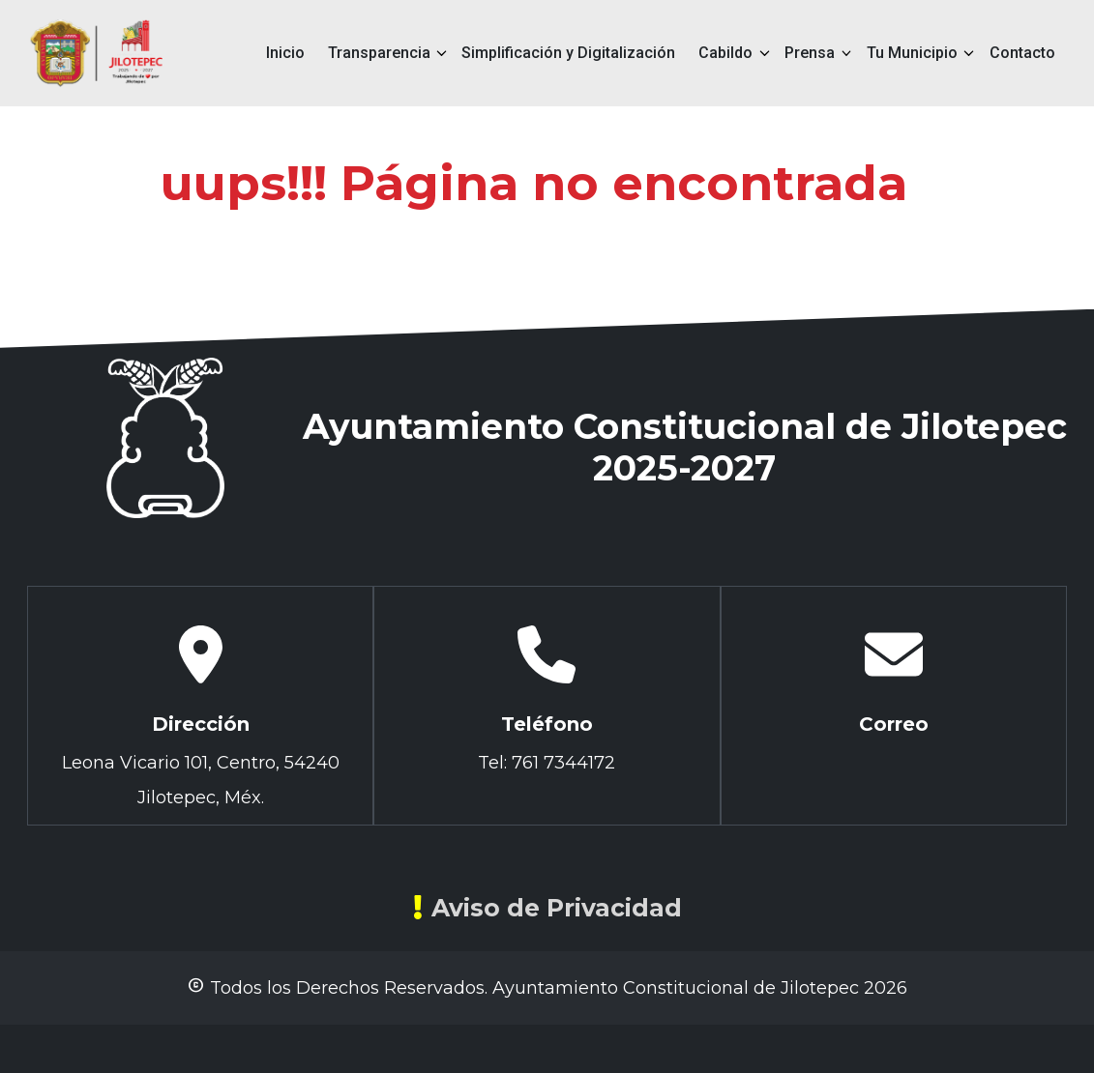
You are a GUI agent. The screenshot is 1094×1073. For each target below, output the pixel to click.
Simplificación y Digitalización (568, 53)
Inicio (285, 53)
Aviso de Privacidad (547, 907)
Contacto (1022, 53)
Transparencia (379, 53)
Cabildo (725, 53)
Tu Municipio (912, 53)
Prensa (809, 53)
